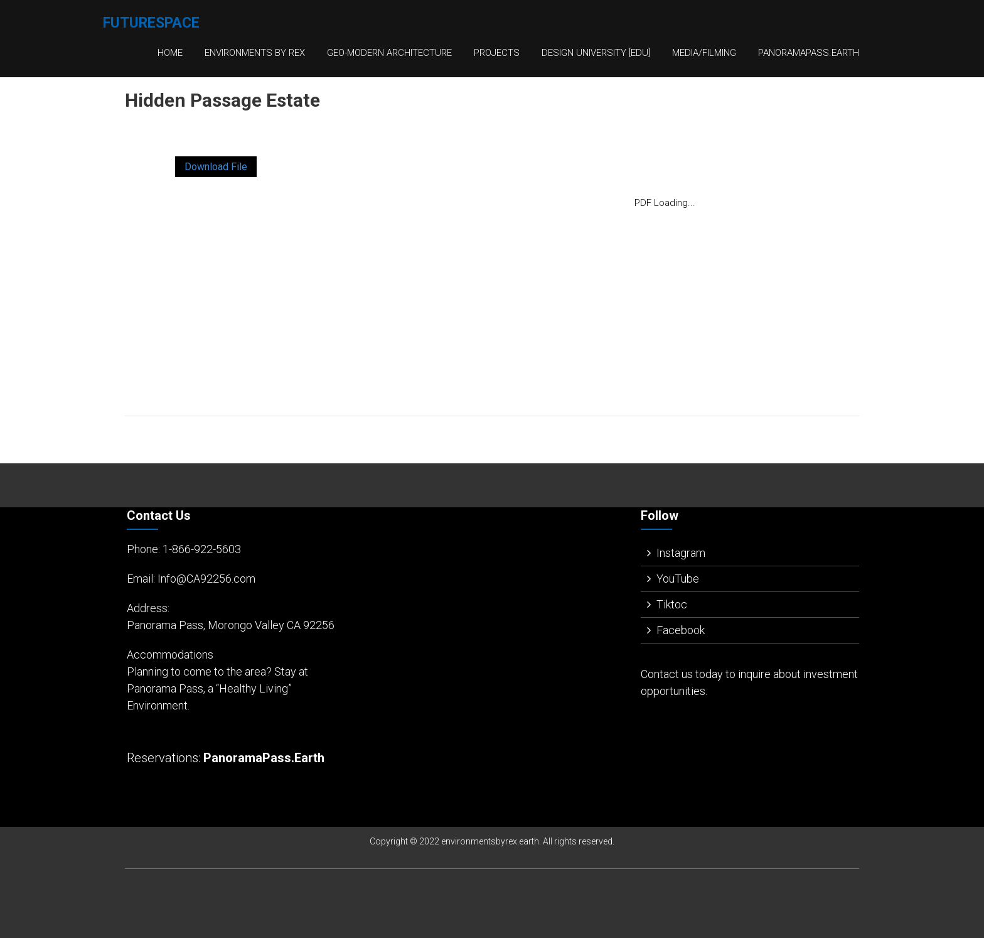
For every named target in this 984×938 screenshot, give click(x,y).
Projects (497, 52)
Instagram (680, 552)
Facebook (680, 630)
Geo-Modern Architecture (389, 52)
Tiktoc (671, 604)
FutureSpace (151, 22)
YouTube (677, 578)
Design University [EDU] (596, 52)
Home (170, 52)
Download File (215, 167)
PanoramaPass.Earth (808, 52)
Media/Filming (704, 52)
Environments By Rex (255, 52)
